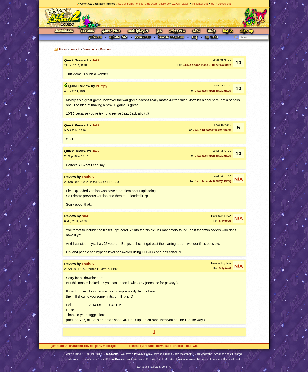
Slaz (85, 216)
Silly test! (225, 220)
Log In (227, 31)
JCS (159, 31)
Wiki (196, 31)
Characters (76, 346)
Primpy (101, 86)
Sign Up (247, 31)
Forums (87, 31)
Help (211, 31)
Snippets (177, 31)
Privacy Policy (143, 353)
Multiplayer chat (200, 3)
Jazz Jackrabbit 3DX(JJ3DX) (213, 90)
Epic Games (116, 359)
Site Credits (111, 353)
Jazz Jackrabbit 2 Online (153, 17)
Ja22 (95, 60)
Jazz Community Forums (129, 3)
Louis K (75, 49)
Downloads (64, 31)
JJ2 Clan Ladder (180, 3)
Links (188, 346)
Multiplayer (138, 31)
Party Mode (103, 346)
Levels (89, 346)
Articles (178, 346)
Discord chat (224, 3)
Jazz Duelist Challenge (157, 3)
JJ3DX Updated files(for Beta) (212, 129)
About (63, 346)
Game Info (111, 31)
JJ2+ (213, 3)
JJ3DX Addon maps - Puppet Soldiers (207, 64)
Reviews (105, 49)
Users (63, 49)
